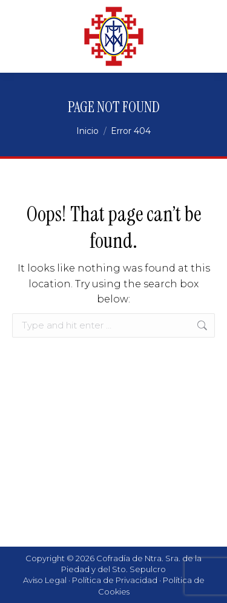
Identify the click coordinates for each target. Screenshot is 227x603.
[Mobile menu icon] (203, 36)
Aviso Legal (45, 580)
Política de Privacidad (114, 580)
